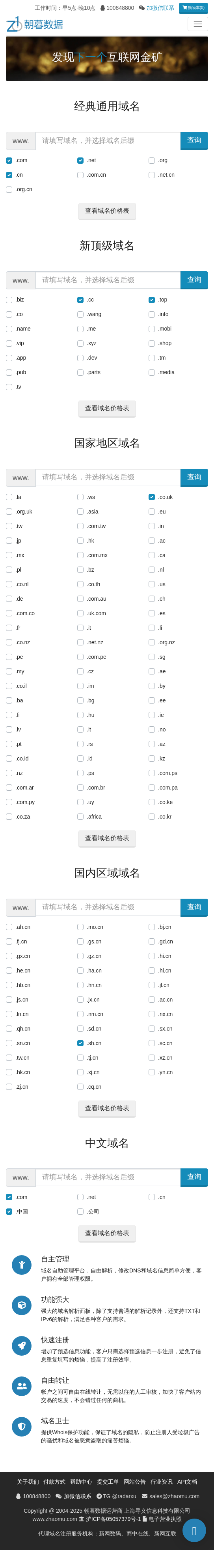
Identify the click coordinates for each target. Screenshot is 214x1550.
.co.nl (21, 584)
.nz (19, 773)
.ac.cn (165, 999)
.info (163, 314)
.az (162, 744)
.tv (18, 387)
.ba (19, 700)
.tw (18, 526)
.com (21, 160)
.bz (90, 570)
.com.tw (96, 526)
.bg (90, 700)
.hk (90, 540)
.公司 (93, 1211)
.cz (90, 671)
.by (162, 686)
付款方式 (54, 1482)
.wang (94, 314)
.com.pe (96, 657)
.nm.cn (95, 1014)
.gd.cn (165, 941)
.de (19, 599)
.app (20, 358)
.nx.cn (165, 1014)
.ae (162, 671)
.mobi (164, 328)
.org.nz (166, 642)
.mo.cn (95, 927)
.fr (17, 628)
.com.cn (96, 175)
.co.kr (164, 816)
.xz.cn (165, 1058)
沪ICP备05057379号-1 (113, 1519)
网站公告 (135, 1482)
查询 (194, 140)
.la (18, 497)
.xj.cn (93, 1072)
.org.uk (23, 511)
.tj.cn (93, 1058)
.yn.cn (165, 1072)
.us (162, 584)
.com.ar (24, 787)
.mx (19, 555)
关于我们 (28, 1482)
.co (19, 314)
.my (19, 671)
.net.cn (166, 175)
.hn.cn (94, 985)
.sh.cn (94, 1043)
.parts (93, 372)
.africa (94, 816)
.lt (89, 729)
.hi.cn (164, 956)
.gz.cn (94, 956)
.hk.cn (22, 1072)
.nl (161, 570)
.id (90, 758)
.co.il (21, 686)
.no (162, 729)
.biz (19, 299)
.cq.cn (94, 1087)
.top (162, 299)
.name (23, 328)
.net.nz (95, 642)
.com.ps (167, 773)
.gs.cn (94, 941)
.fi (17, 715)
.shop (164, 343)
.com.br (96, 787)
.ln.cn (21, 1014)
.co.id (21, 758)
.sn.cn (22, 1043)
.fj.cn (21, 941)
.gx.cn (22, 956)
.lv (18, 729)
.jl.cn (163, 985)
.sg (162, 657)
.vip (19, 343)
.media (166, 372)
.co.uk (165, 497)
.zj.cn (21, 1087)
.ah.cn (22, 927)
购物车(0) (193, 7)
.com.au (96, 599)
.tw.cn (22, 1058)
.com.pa (168, 787)
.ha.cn (94, 970)
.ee (162, 700)
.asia (93, 511)
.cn (19, 175)
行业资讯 (162, 1482)
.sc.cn (165, 1043)
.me (91, 328)
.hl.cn (164, 970)
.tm (162, 358)
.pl (18, 570)
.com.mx (97, 555)
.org (162, 160)
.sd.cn (94, 1028)
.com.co (25, 613)
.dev (92, 358)
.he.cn (22, 970)
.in (161, 526)
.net (91, 160)
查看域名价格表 (107, 210)
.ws (91, 497)
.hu (90, 715)
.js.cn (21, 999)
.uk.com (96, 613)
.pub (20, 372)
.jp (18, 540)
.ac (162, 540)
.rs (90, 744)
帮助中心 (81, 1482)
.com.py (25, 802)
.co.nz (22, 642)
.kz (161, 758)
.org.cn (23, 189)
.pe (19, 657)
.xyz (92, 343)
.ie (161, 715)
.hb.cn (22, 985)
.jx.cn (93, 999)
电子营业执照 (165, 1519)
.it (89, 628)
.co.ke (165, 802)
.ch (162, 599)
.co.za (22, 816)
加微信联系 (160, 8)
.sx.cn (165, 1028)
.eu (162, 511)
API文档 (187, 1482)
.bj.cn (164, 927)
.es (162, 613)
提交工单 (108, 1482)
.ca (162, 555)
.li (160, 628)
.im (90, 686)
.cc (90, 299)
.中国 (21, 1211)
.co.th (93, 584)
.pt (18, 744)
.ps (90, 773)
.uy (90, 802)
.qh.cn (22, 1028)
